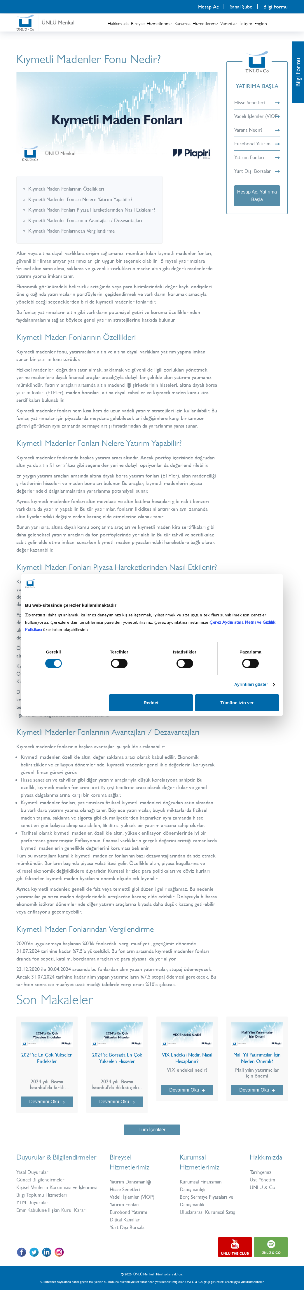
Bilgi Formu (275, 7)
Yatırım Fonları (257, 165)
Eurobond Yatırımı (257, 151)
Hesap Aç (208, 7)
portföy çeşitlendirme (113, 787)
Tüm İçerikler (152, 1129)
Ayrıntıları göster (250, 684)
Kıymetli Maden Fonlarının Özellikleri (68, 189)
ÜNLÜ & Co (263, 1187)
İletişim (246, 23)
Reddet (151, 702)
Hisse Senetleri (257, 102)
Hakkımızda (118, 23)
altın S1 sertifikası (58, 465)
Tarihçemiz (261, 1172)
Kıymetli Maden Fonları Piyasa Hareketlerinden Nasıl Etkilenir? (95, 210)
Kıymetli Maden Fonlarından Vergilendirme (73, 231)
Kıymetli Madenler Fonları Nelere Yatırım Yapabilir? (83, 199)
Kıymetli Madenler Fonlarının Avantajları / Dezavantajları (88, 220)
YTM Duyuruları (33, 1210)
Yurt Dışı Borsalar (257, 178)
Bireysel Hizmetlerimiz (151, 23)
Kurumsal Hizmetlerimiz (196, 23)
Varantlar (228, 23)
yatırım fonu (50, 359)
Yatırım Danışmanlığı (131, 1182)
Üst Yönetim (263, 1179)
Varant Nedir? (257, 137)
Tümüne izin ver (237, 702)
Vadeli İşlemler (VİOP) (257, 120)
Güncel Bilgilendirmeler (41, 1179)
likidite (110, 825)
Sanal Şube (241, 7)
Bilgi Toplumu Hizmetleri (42, 1202)
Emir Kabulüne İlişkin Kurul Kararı (53, 1217)
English (260, 23)
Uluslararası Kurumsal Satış (208, 1212)
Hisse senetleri (37, 780)
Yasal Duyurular (33, 1172)
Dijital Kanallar (125, 1219)
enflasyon (65, 764)
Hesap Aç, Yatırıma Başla (257, 203)
